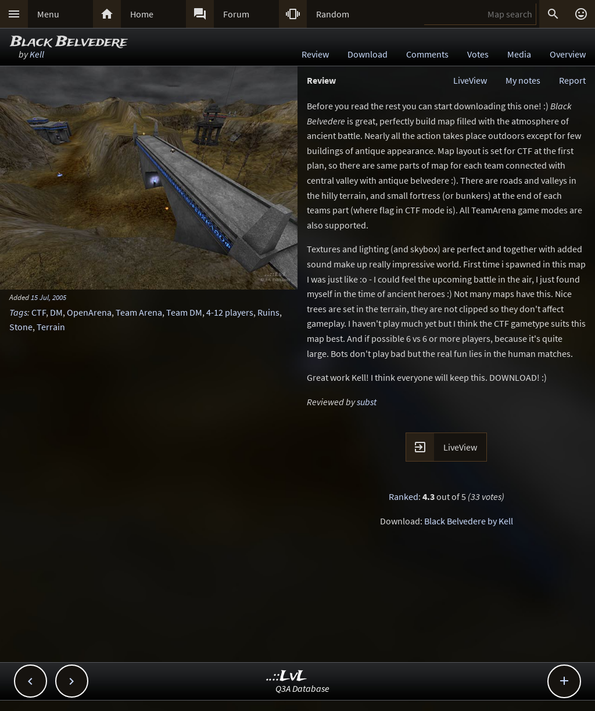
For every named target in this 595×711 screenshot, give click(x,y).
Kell (37, 54)
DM (56, 312)
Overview (568, 54)
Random (332, 14)
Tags (18, 312)
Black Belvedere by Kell (468, 521)
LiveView (470, 80)
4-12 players (229, 312)
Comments (427, 54)
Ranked (403, 496)
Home (141, 14)
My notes (523, 80)
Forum (236, 14)
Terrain (51, 327)
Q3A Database (302, 688)
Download (367, 54)
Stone (21, 327)
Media (519, 54)
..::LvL (286, 676)
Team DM (184, 312)
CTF (38, 312)
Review (315, 54)
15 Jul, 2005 (48, 297)
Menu (48, 14)
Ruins (268, 312)
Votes (478, 54)
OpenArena (89, 312)
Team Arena (139, 312)
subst (367, 402)
